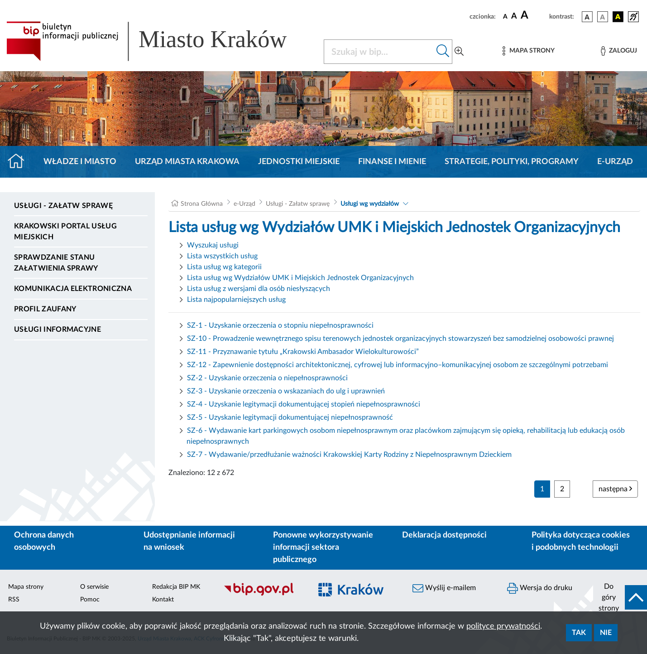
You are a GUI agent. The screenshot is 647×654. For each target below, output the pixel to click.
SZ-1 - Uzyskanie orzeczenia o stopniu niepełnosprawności (280, 325)
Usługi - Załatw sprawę (63, 205)
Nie (606, 632)
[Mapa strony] (528, 51)
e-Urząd (615, 162)
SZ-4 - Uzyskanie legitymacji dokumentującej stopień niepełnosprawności (303, 404)
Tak (579, 632)
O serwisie (94, 587)
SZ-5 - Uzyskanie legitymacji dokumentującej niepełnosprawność (290, 417)
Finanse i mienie (392, 162)
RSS (13, 599)
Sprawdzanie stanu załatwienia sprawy (56, 263)
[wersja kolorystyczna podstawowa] (587, 17)
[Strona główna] (20, 162)
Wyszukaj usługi (213, 245)
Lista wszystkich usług (222, 256)
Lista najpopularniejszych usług (236, 299)
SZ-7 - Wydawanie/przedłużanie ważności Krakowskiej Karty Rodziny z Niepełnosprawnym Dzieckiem (349, 454)
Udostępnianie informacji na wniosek (189, 541)
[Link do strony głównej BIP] (159, 41)
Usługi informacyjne (57, 329)
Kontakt (163, 599)
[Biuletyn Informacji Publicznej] (262, 594)
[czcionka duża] (533, 15)
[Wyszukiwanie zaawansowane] (459, 51)
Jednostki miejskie (299, 162)
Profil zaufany (45, 309)
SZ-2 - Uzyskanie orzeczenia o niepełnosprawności (267, 378)
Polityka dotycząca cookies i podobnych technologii (581, 541)
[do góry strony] (620, 597)
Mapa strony (25, 587)
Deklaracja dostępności (444, 535)
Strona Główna (202, 204)
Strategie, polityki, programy (512, 162)
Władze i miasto (79, 162)
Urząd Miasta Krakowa (187, 162)
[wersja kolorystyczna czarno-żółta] (618, 17)
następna (615, 489)
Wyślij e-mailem (444, 588)
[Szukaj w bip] (443, 51)
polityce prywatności (503, 626)
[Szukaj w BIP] (379, 51)
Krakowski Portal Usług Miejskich (65, 232)
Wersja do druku (539, 588)
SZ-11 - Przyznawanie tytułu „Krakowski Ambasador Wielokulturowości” (303, 351)
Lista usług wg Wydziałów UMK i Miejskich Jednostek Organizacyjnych (300, 277)
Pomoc (90, 599)
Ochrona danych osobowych (44, 541)
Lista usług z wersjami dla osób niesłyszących (258, 288)
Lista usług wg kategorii (224, 267)
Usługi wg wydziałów (369, 204)
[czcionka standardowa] (505, 16)
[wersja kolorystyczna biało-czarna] (602, 17)
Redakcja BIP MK (176, 587)
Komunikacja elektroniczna (73, 288)
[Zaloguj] (619, 51)
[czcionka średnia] (514, 16)
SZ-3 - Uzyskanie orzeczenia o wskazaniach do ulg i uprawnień (286, 391)
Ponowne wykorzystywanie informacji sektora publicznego (323, 547)
